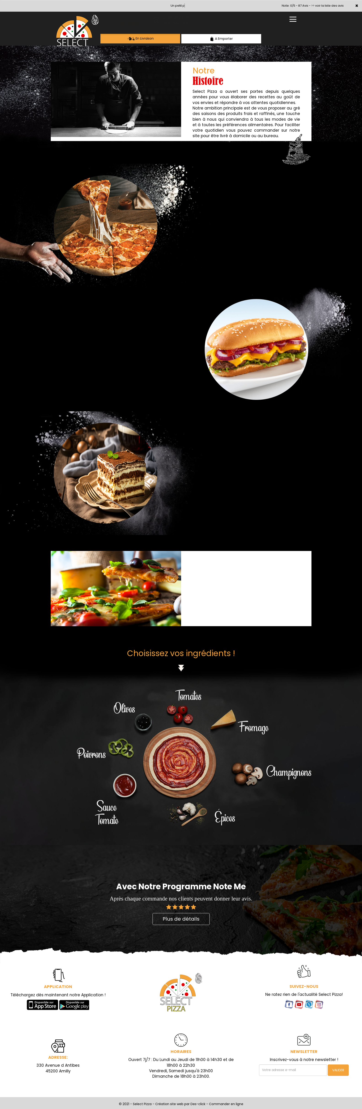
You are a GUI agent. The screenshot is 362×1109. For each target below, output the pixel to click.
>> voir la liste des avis (327, 5)
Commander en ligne (226, 1104)
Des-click (197, 1104)
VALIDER (338, 1070)
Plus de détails (181, 918)
